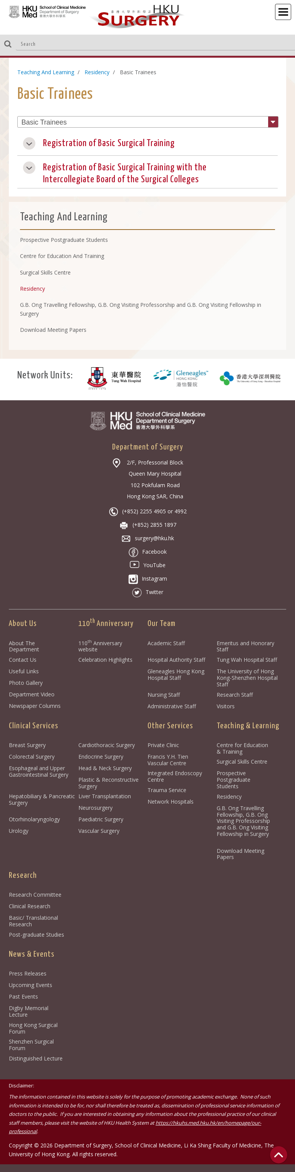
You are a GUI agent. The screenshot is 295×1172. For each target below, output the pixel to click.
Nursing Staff (164, 694)
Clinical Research (29, 906)
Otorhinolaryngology (34, 819)
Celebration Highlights (105, 659)
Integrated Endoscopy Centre (175, 776)
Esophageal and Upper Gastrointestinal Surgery (38, 771)
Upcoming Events (30, 985)
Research (23, 875)
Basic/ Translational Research (33, 921)
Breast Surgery (27, 745)
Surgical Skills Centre (242, 761)
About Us (23, 624)
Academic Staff (166, 643)
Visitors (226, 706)
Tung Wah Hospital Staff (247, 659)
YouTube (148, 565)
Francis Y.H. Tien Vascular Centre (168, 760)
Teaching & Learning (248, 726)
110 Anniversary (106, 624)
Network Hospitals (171, 801)
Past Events (23, 996)
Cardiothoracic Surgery (106, 745)
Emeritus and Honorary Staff (245, 646)
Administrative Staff (172, 706)
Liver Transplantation (104, 796)
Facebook (148, 551)
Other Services (170, 726)
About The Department (24, 646)
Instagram (147, 578)
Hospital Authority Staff (176, 659)
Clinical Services (33, 726)
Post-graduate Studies (36, 934)
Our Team (162, 624)
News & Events (32, 954)
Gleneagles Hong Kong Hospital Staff (176, 674)
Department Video (32, 694)
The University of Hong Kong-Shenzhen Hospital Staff (247, 678)
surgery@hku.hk (147, 538)
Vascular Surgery (98, 830)
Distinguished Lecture (36, 1058)
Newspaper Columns (35, 705)
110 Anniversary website (100, 646)
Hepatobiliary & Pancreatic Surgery (42, 799)
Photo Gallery (26, 682)
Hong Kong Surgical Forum (33, 1028)
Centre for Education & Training (242, 748)
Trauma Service (167, 790)
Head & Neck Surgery (105, 768)
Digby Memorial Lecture (28, 1011)
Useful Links (24, 671)
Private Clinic (163, 745)
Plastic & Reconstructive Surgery (108, 783)
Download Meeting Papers (240, 854)
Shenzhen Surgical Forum (31, 1045)
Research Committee (35, 894)
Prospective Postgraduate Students (233, 779)
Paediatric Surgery (100, 819)
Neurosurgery (95, 807)
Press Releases (27, 973)
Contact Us (22, 659)
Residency (97, 72)
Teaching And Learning (45, 72)
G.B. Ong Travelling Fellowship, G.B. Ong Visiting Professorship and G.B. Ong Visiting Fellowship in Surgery (244, 824)
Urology (18, 830)
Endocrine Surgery (100, 756)
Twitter (147, 592)
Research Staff (235, 694)
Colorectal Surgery (32, 756)
